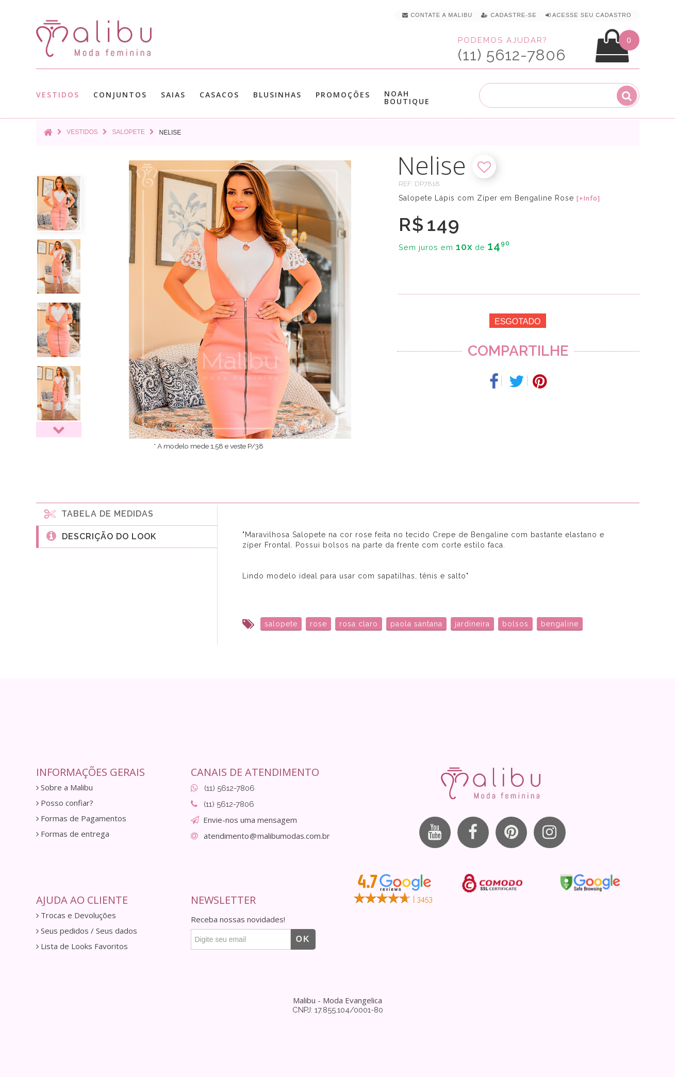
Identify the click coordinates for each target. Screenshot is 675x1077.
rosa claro (358, 624)
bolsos (515, 624)
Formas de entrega (72, 834)
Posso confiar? (64, 803)
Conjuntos (120, 94)
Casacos (219, 94)
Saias (173, 94)
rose (318, 624)
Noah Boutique (407, 97)
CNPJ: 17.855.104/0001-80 (337, 1010)
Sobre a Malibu (64, 787)
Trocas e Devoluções (76, 915)
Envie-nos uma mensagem (250, 819)
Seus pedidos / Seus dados (86, 931)
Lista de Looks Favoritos (82, 946)
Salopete (128, 132)
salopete (281, 624)
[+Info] (588, 198)
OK (303, 939)
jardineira (472, 624)
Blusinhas (277, 94)
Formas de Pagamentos (81, 818)
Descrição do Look (101, 535)
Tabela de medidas (99, 513)
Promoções (343, 94)
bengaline (560, 624)
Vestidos (57, 94)
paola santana (416, 624)
